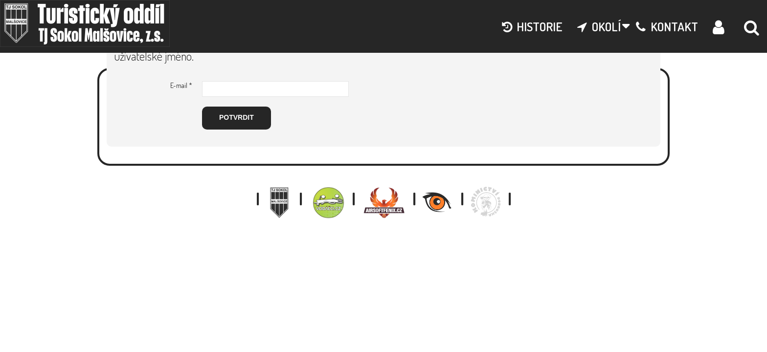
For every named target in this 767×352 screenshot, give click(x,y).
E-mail (181, 85)
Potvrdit (236, 117)
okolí (599, 26)
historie (532, 26)
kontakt (667, 26)
